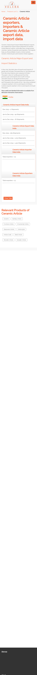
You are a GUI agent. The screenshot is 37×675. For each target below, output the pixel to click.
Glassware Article (9, 229)
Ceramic (6, 219)
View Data (8, 198)
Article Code (7, 234)
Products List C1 (12, 11)
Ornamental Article (23, 224)
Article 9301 (21, 229)
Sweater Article (21, 240)
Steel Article (18, 234)
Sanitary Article (16, 219)
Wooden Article (8, 240)
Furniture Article (9, 224)
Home (3, 11)
